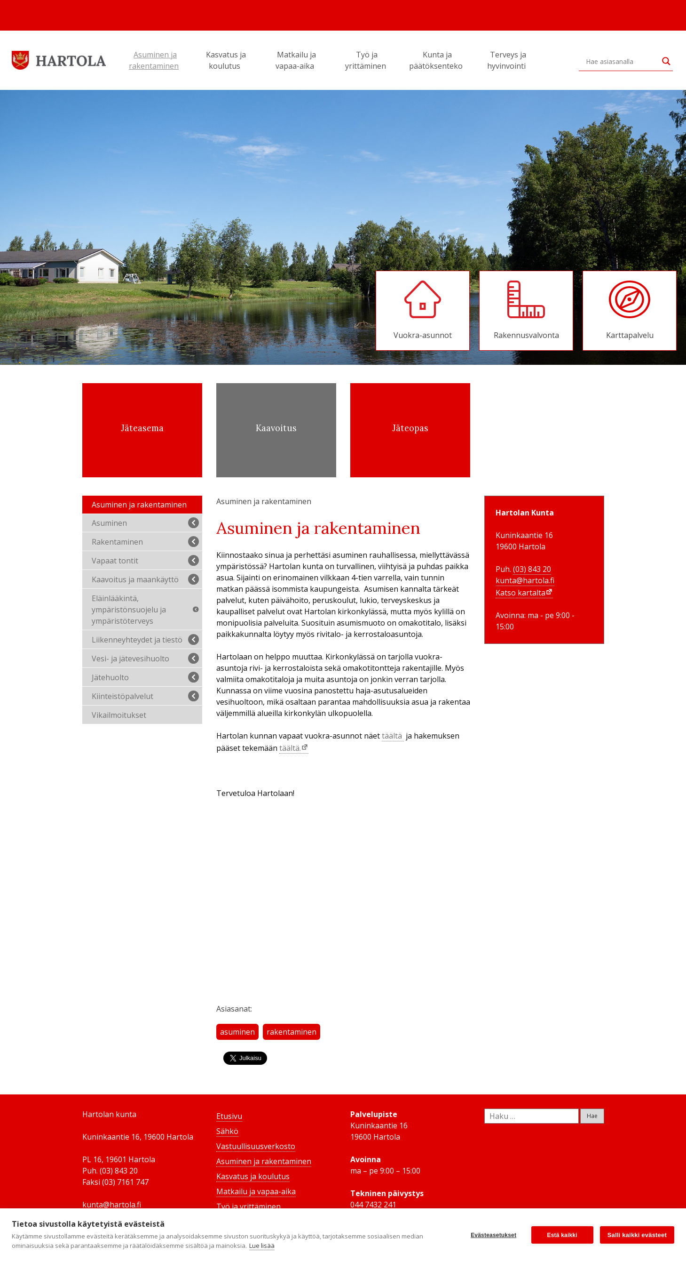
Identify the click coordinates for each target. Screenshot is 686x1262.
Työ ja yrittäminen (367, 60)
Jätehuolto (145, 677)
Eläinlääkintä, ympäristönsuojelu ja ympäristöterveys (146, 609)
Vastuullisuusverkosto (255, 1146)
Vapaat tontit (145, 560)
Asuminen (145, 522)
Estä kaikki (562, 1235)
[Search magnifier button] (666, 61)
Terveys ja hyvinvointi (507, 60)
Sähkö (227, 1131)
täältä (393, 736)
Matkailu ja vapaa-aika (296, 60)
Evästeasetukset (493, 1235)
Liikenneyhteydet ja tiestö (145, 639)
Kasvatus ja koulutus (226, 60)
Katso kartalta (520, 592)
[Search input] (621, 61)
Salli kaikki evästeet (637, 1234)
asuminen (237, 1032)
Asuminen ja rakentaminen (155, 60)
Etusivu (229, 1116)
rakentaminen (291, 1032)
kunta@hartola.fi (525, 580)
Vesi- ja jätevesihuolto (145, 658)
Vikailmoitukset (119, 715)
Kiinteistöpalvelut (145, 696)
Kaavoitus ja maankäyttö (145, 579)
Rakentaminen (145, 541)
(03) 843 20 (532, 569)
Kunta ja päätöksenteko (437, 60)
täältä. (290, 748)
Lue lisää (262, 1245)
